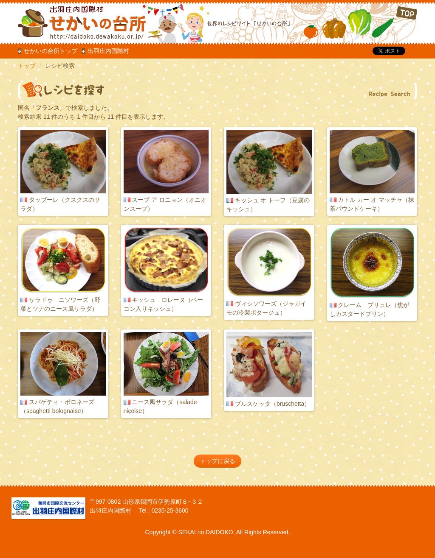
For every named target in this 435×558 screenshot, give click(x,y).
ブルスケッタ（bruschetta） (272, 403)
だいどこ (74, 21)
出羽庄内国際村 (108, 50)
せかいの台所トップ (50, 50)
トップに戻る (217, 461)
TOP (360, 23)
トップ (27, 65)
